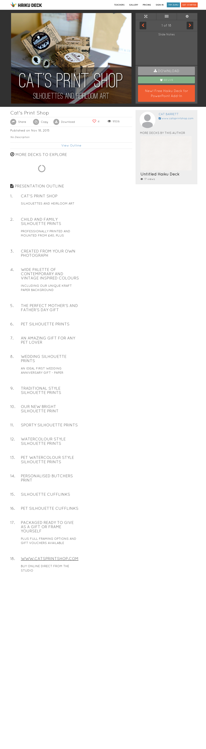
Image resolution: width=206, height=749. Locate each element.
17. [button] (12, 675)
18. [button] (12, 711)
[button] (166, 71)
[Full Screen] (146, 16)
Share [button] (18, 121)
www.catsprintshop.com (176, 118)
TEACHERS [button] (119, 5)
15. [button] (12, 647)
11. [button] (12, 578)
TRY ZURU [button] (173, 5)
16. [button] (12, 661)
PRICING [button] (147, 5)
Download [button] (64, 121)
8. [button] (12, 509)
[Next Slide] (190, 25)
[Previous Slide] (143, 25)
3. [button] (12, 404)
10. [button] (12, 559)
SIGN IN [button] (160, 5)
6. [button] (12, 476)
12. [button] (12, 592)
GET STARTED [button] (189, 5)
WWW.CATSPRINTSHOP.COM (49, 711)
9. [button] (12, 541)
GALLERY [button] (133, 5)
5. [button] (12, 458)
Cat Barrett (169, 114)
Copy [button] (40, 121)
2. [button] (12, 372)
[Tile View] (166, 16)
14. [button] (12, 629)
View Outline (71, 145)
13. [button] (12, 610)
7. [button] (12, 491)
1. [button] (11, 349)
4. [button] (12, 422)
